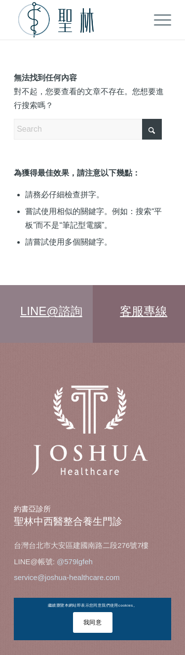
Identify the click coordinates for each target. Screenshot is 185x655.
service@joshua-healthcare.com (67, 577)
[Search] (88, 129)
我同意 (92, 622)
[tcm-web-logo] (77, 19)
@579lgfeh (75, 561)
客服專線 (143, 311)
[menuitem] (157, 19)
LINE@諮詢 (51, 311)
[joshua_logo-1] (92, 431)
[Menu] (157, 19)
